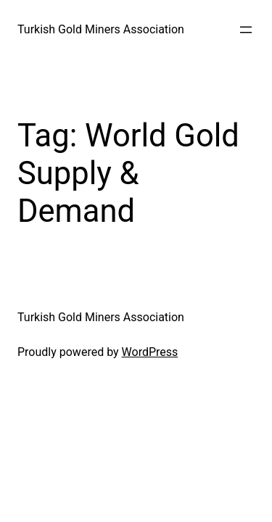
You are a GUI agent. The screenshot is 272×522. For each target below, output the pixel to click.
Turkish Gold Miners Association (100, 29)
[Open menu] (246, 29)
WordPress (150, 352)
